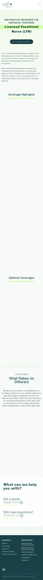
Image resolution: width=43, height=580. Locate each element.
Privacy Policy (8, 551)
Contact (25, 560)
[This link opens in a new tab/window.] (4, 569)
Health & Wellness (29, 555)
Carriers (5, 549)
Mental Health (28, 552)
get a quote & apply (22, 42)
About (4, 543)
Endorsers (26, 557)
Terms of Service (9, 554)
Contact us (11, 515)
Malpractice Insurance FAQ (28, 544)
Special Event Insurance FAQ (28, 548)
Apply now (10, 502)
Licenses (6, 546)
